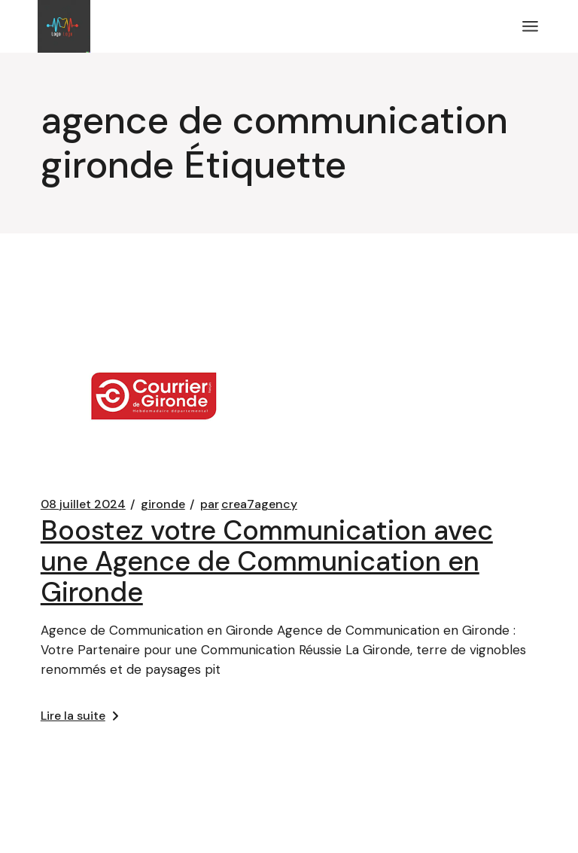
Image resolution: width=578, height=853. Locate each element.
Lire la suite (79, 716)
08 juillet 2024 (83, 504)
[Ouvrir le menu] (530, 26)
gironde (163, 504)
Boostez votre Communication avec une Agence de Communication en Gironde (267, 561)
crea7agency (248, 504)
